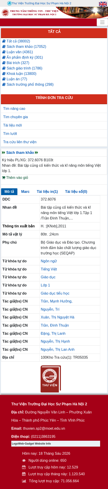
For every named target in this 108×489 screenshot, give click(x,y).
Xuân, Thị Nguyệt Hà (57, 317)
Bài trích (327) (15, 63)
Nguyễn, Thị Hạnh (55, 341)
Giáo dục (48, 277)
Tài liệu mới (12, 125)
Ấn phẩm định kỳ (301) (22, 57)
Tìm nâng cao (14, 109)
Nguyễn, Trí (50, 309)
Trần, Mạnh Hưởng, (57, 301)
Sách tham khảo (20, 153)
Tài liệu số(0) (76, 192)
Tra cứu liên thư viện (20, 142)
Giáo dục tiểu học (55, 293)
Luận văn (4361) (17, 52)
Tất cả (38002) (16, 41)
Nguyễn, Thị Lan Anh (58, 349)
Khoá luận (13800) (19, 74)
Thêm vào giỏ (15, 178)
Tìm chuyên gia (15, 117)
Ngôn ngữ (49, 261)
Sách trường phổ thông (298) (27, 84)
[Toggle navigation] (102, 22)
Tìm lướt (10, 134)
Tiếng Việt (49, 269)
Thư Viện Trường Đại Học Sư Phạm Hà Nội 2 (39, 3)
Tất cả (54, 32)
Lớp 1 (45, 285)
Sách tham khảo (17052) (24, 46)
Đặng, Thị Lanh (53, 333)
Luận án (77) (14, 79)
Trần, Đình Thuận (55, 325)
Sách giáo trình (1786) (22, 68)
